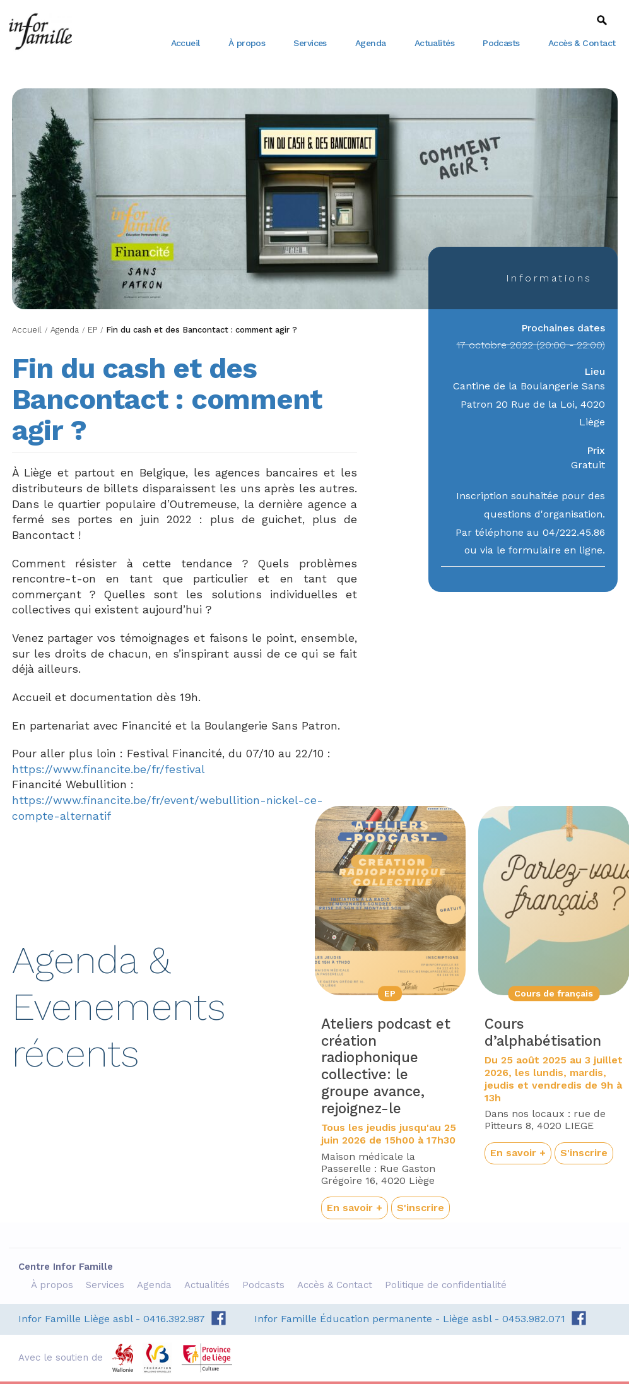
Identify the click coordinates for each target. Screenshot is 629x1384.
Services (310, 43)
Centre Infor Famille (40, 31)
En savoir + (354, 1208)
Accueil (185, 43)
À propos (247, 43)
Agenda (370, 43)
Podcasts (501, 43)
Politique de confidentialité (447, 1285)
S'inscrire (420, 1208)
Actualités (434, 43)
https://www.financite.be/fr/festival (108, 769)
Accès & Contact (582, 43)
